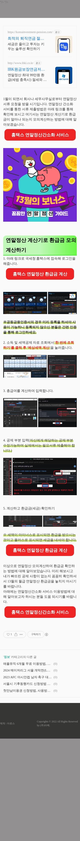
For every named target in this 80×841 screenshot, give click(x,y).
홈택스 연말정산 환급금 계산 (40, 316)
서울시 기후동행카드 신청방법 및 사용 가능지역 (27, 786)
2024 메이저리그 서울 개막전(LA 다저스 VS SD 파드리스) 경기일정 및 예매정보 (27, 772)
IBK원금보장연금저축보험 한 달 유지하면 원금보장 (27, 69)
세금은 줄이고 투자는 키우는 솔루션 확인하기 (26, 46)
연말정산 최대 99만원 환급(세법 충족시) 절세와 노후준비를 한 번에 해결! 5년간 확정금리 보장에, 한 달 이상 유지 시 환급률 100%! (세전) (27, 77)
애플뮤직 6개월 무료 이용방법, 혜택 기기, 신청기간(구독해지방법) (27, 766)
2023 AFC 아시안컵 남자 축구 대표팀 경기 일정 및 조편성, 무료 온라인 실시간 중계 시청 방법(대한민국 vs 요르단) (27, 779)
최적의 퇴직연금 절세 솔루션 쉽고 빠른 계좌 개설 (26, 38)
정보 (7, 759)
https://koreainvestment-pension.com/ (30, 32)
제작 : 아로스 (7, 825)
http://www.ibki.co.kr (20, 63)
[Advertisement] (40, 113)
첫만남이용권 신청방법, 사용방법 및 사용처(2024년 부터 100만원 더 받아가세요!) (27, 793)
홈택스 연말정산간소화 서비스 (40, 177)
